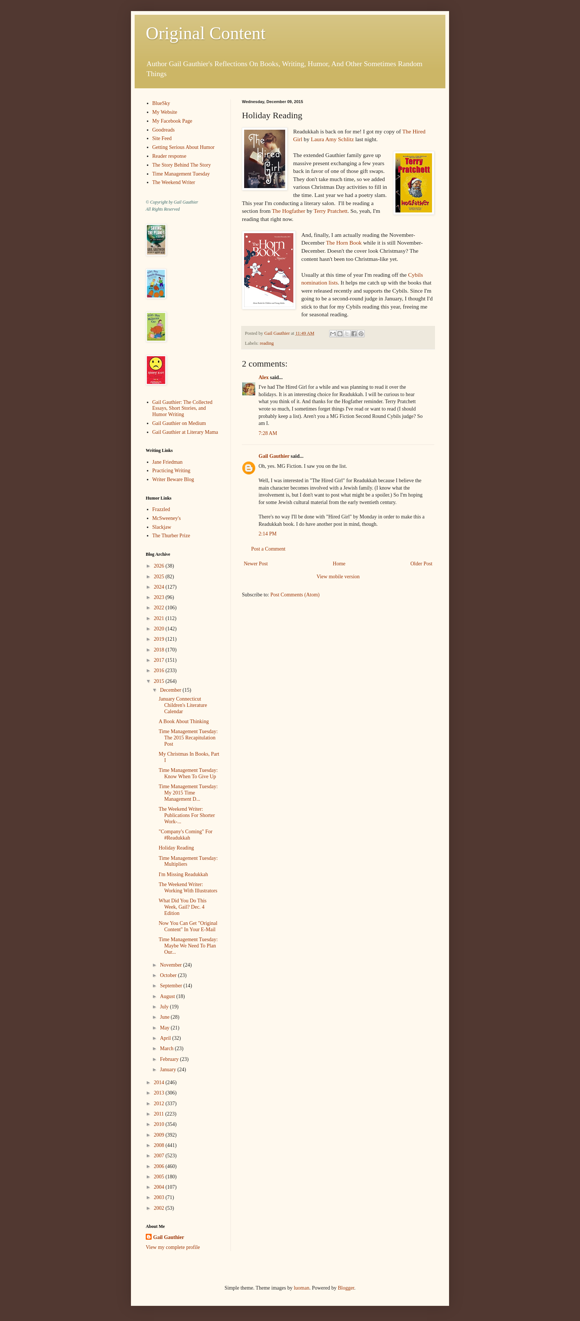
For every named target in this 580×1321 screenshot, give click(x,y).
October (169, 975)
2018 (160, 650)
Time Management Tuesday (181, 174)
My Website (164, 112)
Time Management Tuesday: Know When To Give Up (188, 773)
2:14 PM (268, 534)
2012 (160, 1103)
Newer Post (256, 563)
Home (339, 563)
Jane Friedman (167, 462)
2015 (160, 681)
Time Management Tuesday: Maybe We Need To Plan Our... (188, 946)
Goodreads (163, 130)
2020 (160, 628)
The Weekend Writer (173, 182)
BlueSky (161, 103)
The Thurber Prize (171, 535)
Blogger (346, 1288)
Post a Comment (268, 549)
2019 (160, 639)
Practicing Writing (171, 470)
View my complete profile (173, 1247)
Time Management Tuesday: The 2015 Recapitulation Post (188, 738)
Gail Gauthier (274, 456)
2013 (160, 1093)
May (165, 1028)
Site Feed (162, 138)
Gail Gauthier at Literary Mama (185, 432)
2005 (160, 1176)
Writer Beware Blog (173, 479)
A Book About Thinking (184, 721)
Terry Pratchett (331, 211)
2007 (160, 1155)
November (171, 965)
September (171, 985)
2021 (160, 618)
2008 (160, 1145)
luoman (301, 1288)
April (166, 1038)
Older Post (422, 563)
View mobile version (338, 576)
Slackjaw (161, 527)
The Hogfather (288, 211)
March (167, 1048)
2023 (160, 597)
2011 (159, 1114)
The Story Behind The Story (181, 165)
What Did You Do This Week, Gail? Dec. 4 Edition (182, 907)
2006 (160, 1166)
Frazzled (161, 509)
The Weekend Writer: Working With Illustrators (188, 887)
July (165, 1007)
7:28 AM (268, 433)
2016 (160, 670)
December (171, 690)
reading (267, 343)
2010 (160, 1124)
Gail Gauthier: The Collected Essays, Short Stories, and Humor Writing (182, 408)
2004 (160, 1187)
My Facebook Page (172, 121)
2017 (160, 660)
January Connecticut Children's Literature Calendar (183, 705)
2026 (160, 566)
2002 (160, 1208)
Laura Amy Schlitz (332, 139)
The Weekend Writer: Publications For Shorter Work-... (187, 815)
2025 (160, 576)
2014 (160, 1082)
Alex (264, 377)
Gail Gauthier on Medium (179, 423)
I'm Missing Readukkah (183, 874)
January (168, 1069)
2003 (160, 1197)
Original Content (206, 33)
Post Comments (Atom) (295, 594)
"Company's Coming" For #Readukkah (185, 835)
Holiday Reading (176, 848)
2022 (160, 607)
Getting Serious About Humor (183, 147)
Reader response (169, 156)
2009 (160, 1135)
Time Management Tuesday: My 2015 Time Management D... (188, 793)
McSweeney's (166, 518)
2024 (160, 587)
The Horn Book (344, 242)
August (168, 996)
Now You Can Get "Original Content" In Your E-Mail (188, 926)
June (165, 1017)
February (170, 1059)
